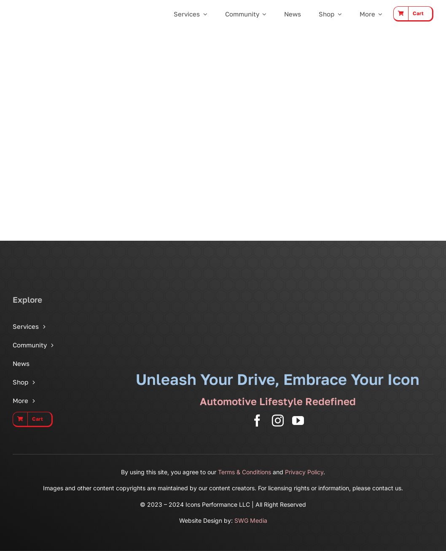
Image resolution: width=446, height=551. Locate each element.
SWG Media (250, 520)
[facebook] (257, 421)
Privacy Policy (304, 472)
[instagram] (278, 421)
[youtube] (298, 421)
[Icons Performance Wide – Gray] (42, 9)
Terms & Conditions (244, 472)
